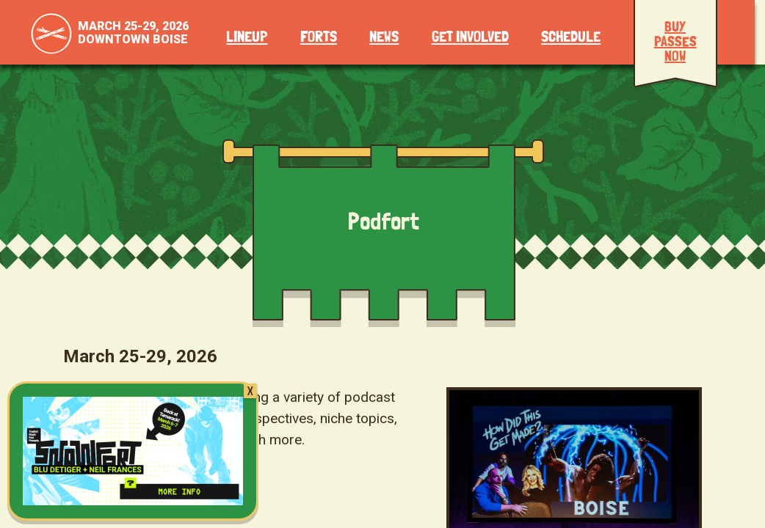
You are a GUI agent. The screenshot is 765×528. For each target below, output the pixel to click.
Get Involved (470, 37)
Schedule (571, 37)
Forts (318, 37)
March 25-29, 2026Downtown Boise (133, 32)
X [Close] (250, 391)
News (384, 37)
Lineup (246, 37)
